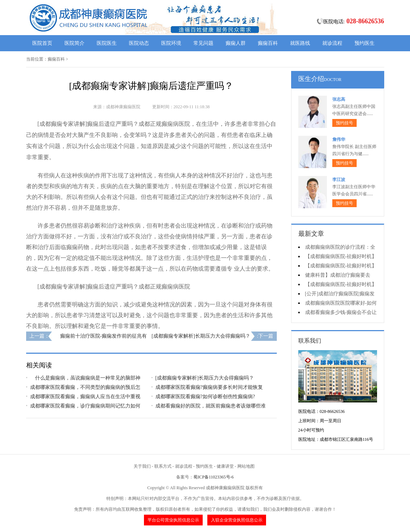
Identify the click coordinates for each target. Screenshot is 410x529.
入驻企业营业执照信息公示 (236, 520)
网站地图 (246, 466)
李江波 (338, 179)
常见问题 (203, 43)
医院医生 (107, 43)
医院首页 (42, 43)
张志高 (338, 99)
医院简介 (74, 43)
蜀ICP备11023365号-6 (213, 477)
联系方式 (163, 466)
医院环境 (171, 43)
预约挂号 (344, 122)
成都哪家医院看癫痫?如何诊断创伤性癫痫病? (205, 396)
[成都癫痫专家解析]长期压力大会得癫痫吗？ (200, 336)
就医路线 (300, 43)
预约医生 (364, 43)
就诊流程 (332, 43)
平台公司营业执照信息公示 (173, 520)
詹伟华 (338, 139)
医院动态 (139, 43)
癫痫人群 (236, 43)
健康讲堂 (225, 466)
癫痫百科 (268, 43)
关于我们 (142, 466)
